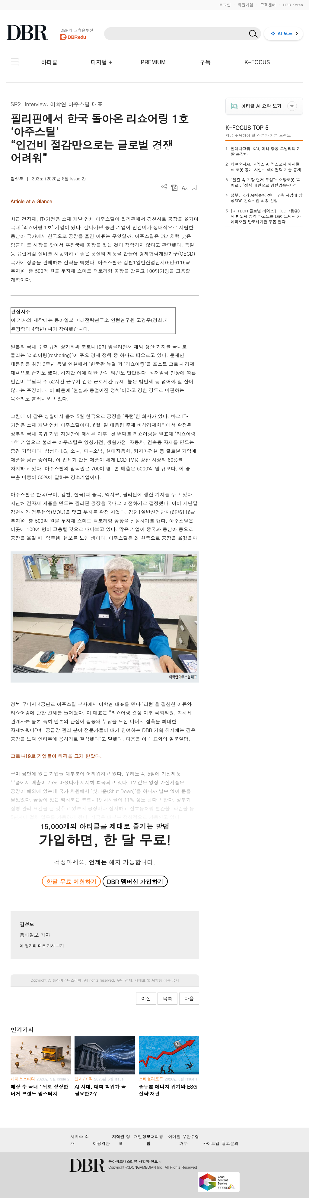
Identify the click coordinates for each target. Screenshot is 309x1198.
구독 (205, 62)
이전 (146, 998)
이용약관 (101, 1143)
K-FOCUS (257, 62)
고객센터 (268, 5)
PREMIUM (153, 62)
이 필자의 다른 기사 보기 (42, 945)
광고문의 (230, 1143)
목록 (167, 998)
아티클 (49, 62)
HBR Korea (293, 5)
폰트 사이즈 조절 (184, 187)
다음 (189, 998)
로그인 (225, 5)
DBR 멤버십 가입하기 (135, 881)
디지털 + (101, 62)
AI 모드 (285, 33)
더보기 (164, 187)
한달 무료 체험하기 (71, 881)
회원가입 (245, 5)
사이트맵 (211, 1143)
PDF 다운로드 (174, 187)
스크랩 (194, 187)
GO (292, 106)
